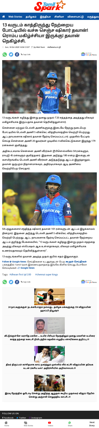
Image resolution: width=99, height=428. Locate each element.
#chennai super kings (46, 274)
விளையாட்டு (75, 17)
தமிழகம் (31, 17)
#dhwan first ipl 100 (20, 274)
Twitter (21, 418)
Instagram (35, 418)
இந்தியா (45, 17)
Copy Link (26, 54)
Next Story (92, 423)
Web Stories (15, 17)
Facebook (8, 418)
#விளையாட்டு (54, 47)
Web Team (40, 47)
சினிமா (59, 17)
